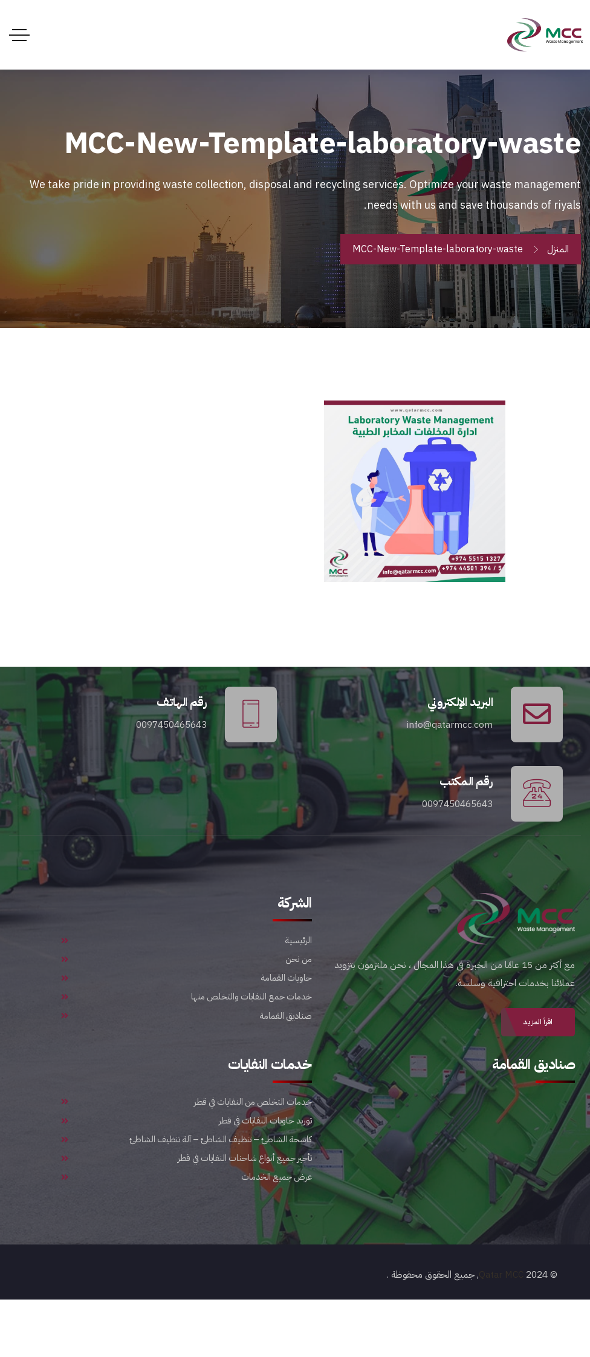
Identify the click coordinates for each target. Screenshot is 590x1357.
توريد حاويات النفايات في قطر (186, 1162)
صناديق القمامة (186, 1058)
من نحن (186, 987)
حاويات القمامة (186, 1011)
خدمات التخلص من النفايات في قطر (186, 1138)
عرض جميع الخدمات (186, 1233)
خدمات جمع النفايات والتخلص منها (186, 1034)
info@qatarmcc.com (447, 731)
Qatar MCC (501, 1333)
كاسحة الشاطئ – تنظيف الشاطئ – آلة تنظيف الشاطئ (186, 1186)
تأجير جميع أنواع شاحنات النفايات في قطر (186, 1209)
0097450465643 (169, 731)
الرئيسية (186, 963)
